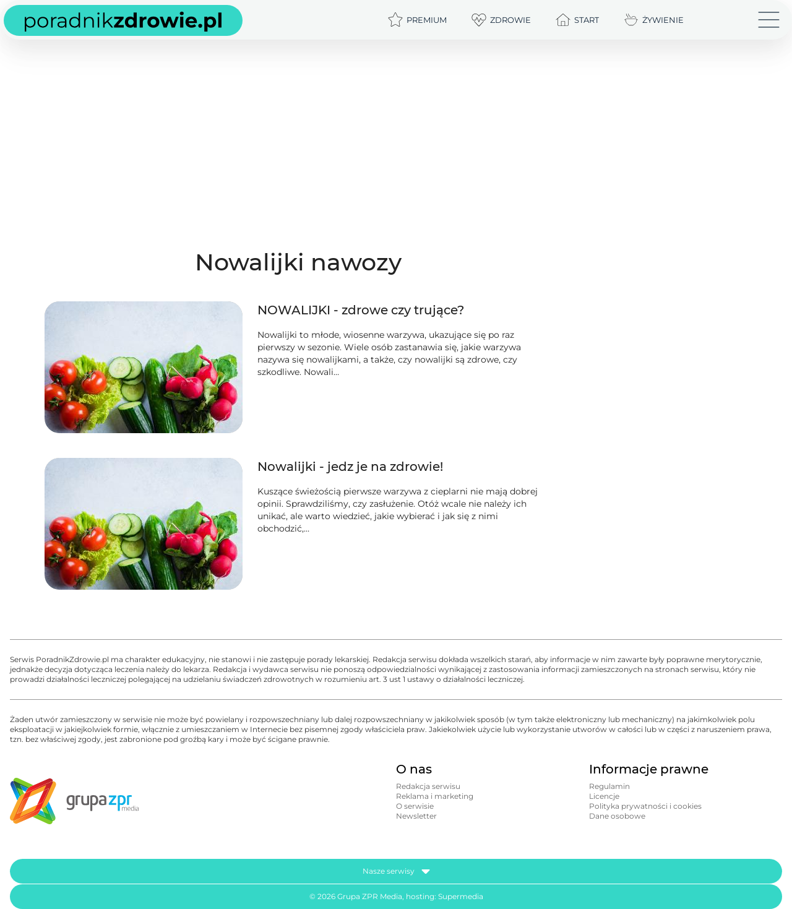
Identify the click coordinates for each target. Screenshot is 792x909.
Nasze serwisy (396, 871)
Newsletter (416, 816)
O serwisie (415, 806)
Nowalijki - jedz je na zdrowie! (350, 466)
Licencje (604, 796)
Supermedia (460, 896)
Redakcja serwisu (428, 786)
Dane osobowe (617, 816)
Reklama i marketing (434, 796)
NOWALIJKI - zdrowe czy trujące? (360, 310)
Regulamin (609, 786)
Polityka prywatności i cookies (645, 806)
